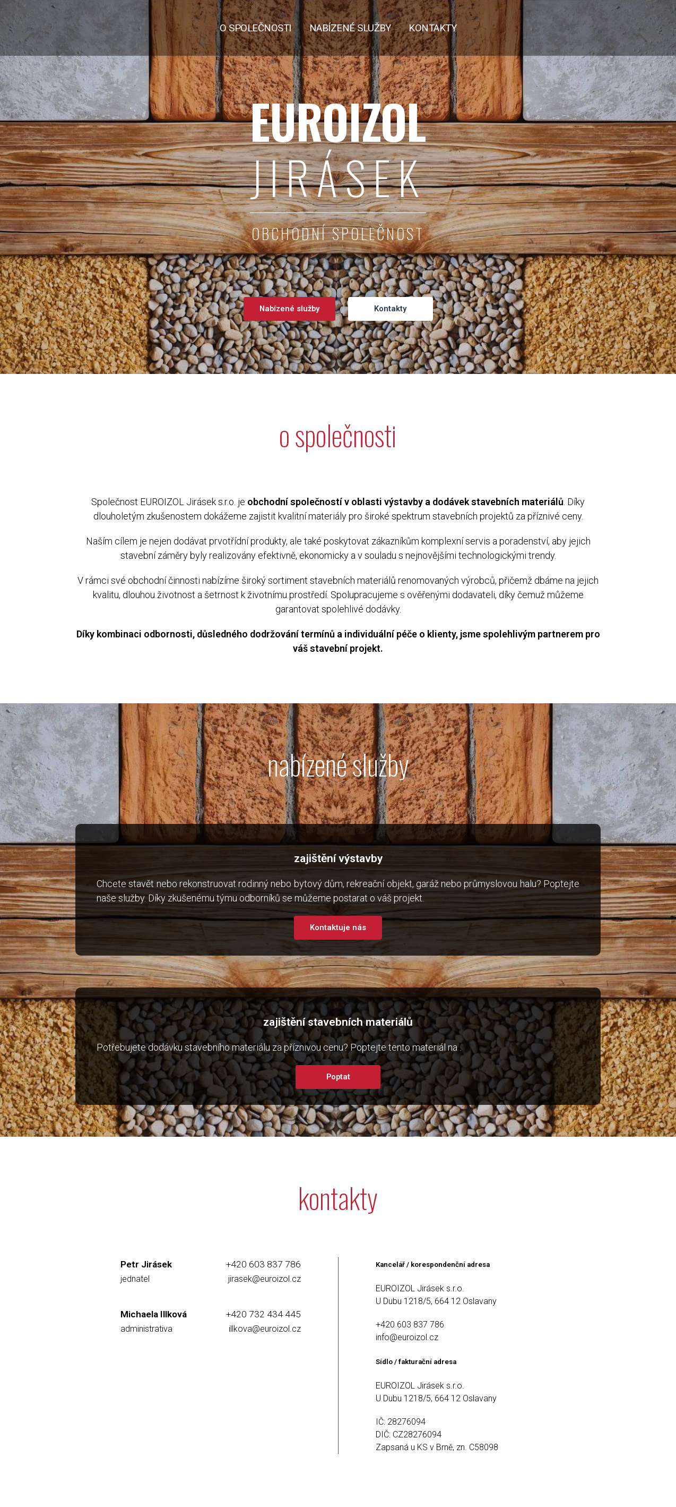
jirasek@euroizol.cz (264, 1279)
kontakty (432, 28)
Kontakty (390, 308)
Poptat (338, 1077)
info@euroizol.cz (407, 1337)
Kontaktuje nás (338, 927)
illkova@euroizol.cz (265, 1329)
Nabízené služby (289, 308)
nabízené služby (350, 28)
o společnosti (255, 28)
